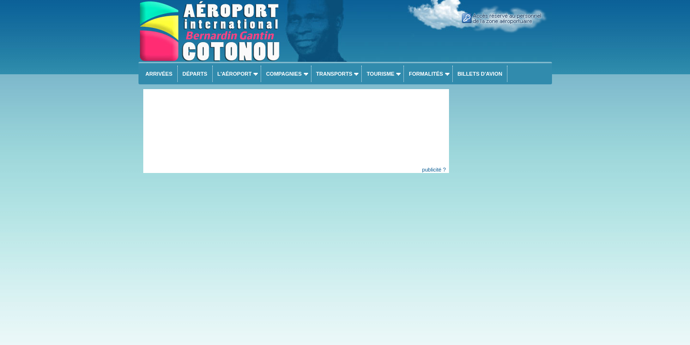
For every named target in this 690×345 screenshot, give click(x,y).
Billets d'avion (480, 74)
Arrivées (159, 74)
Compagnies (283, 74)
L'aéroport (235, 74)
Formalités (426, 74)
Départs (195, 74)
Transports (334, 74)
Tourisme (380, 74)
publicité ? (434, 169)
